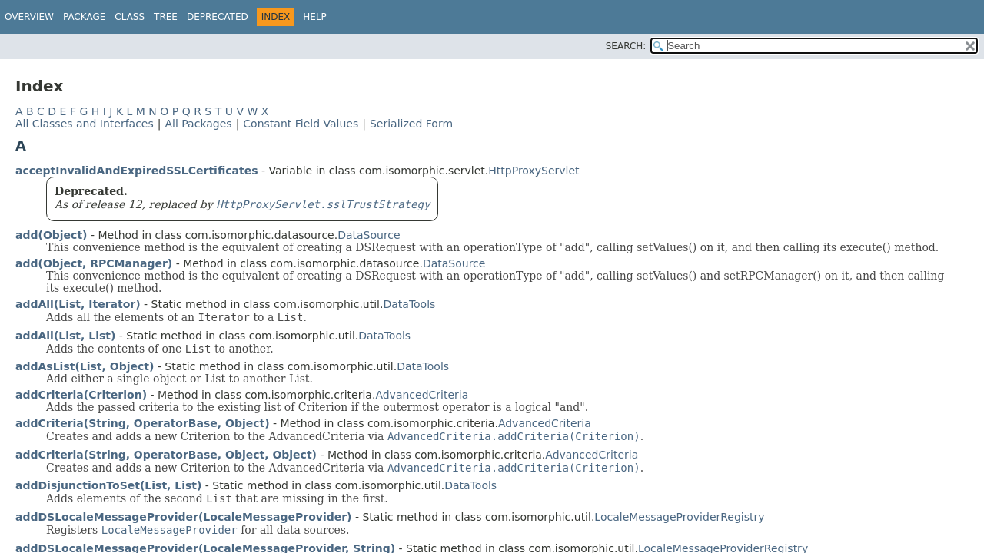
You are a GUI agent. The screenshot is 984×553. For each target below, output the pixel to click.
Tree (166, 17)
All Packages (198, 124)
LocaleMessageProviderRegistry (679, 517)
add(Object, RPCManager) (93, 263)
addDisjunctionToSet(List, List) (108, 485)
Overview (29, 17)
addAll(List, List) (65, 335)
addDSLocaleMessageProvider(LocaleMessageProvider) (183, 517)
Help (315, 17)
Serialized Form (411, 124)
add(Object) (51, 235)
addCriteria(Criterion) (81, 395)
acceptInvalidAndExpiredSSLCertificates (136, 170)
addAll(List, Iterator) (78, 304)
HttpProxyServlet (533, 170)
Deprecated (217, 17)
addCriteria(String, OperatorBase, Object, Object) (166, 455)
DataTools (409, 304)
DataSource (369, 235)
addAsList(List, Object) (84, 366)
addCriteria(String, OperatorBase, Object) (142, 423)
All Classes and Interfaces (84, 124)
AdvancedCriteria (421, 395)
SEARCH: (626, 46)
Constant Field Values (300, 124)
